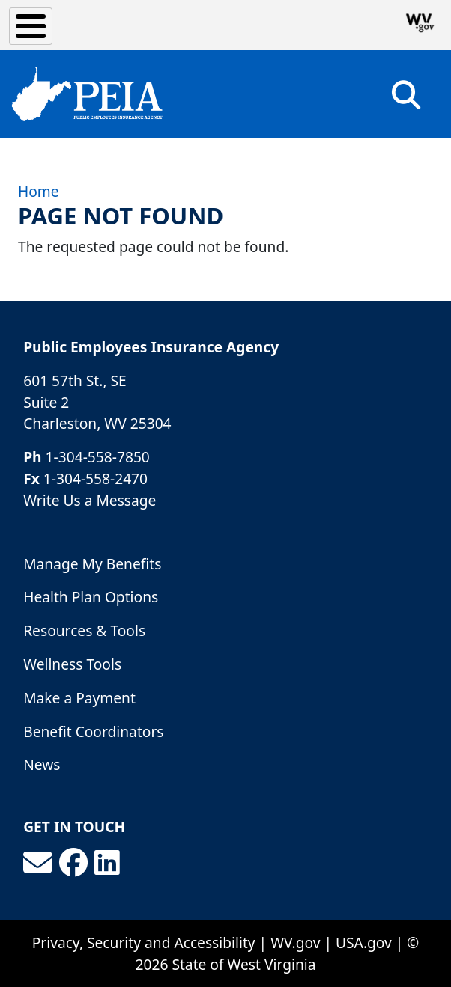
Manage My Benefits (92, 564)
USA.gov (364, 942)
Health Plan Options (90, 597)
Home (38, 191)
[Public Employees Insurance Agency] (87, 94)
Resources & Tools (84, 630)
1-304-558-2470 (95, 478)
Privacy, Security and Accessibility (143, 942)
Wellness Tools (72, 664)
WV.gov (295, 942)
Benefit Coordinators (93, 731)
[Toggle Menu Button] (30, 26)
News (41, 764)
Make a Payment (79, 698)
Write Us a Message (89, 500)
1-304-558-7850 (98, 457)
